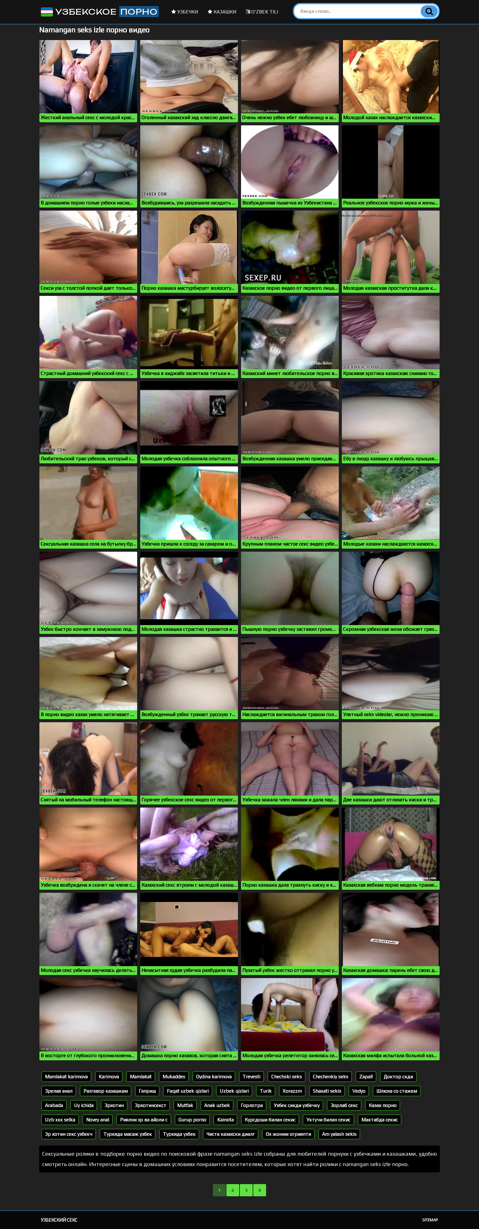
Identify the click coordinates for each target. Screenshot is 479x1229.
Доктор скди (398, 1077)
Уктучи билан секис (328, 1120)
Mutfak (185, 1105)
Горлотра (252, 1105)
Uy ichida (83, 1105)
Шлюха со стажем (396, 1091)
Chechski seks (286, 1077)
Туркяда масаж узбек (127, 1134)
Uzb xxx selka (60, 1120)
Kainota (225, 1120)
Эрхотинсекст (150, 1105)
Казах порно (383, 1105)
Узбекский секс (59, 1220)
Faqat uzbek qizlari (188, 1091)
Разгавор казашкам (105, 1091)
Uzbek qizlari (234, 1091)
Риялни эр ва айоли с (143, 1120)
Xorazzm (292, 1091)
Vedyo (358, 1091)
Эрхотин (114, 1105)
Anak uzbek (217, 1105)
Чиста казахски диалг (231, 1134)
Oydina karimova (214, 1077)
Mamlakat (141, 1077)
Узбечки (184, 12)
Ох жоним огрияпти (288, 1134)
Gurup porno (192, 1120)
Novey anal (97, 1120)
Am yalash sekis (339, 1134)
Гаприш (147, 1091)
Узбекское (99, 11)
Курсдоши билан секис (270, 1120)
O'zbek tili (262, 12)
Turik (266, 1091)
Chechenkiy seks (330, 1077)
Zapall (366, 1077)
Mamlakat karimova (66, 1077)
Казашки (222, 12)
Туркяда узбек (179, 1134)
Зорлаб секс (344, 1105)
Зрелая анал (58, 1091)
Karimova (109, 1077)
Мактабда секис (379, 1120)
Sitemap (430, 1220)
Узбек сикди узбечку (297, 1105)
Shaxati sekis (327, 1091)
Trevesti (251, 1077)
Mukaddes (174, 1077)
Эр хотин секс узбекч (68, 1134)
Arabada (54, 1105)
